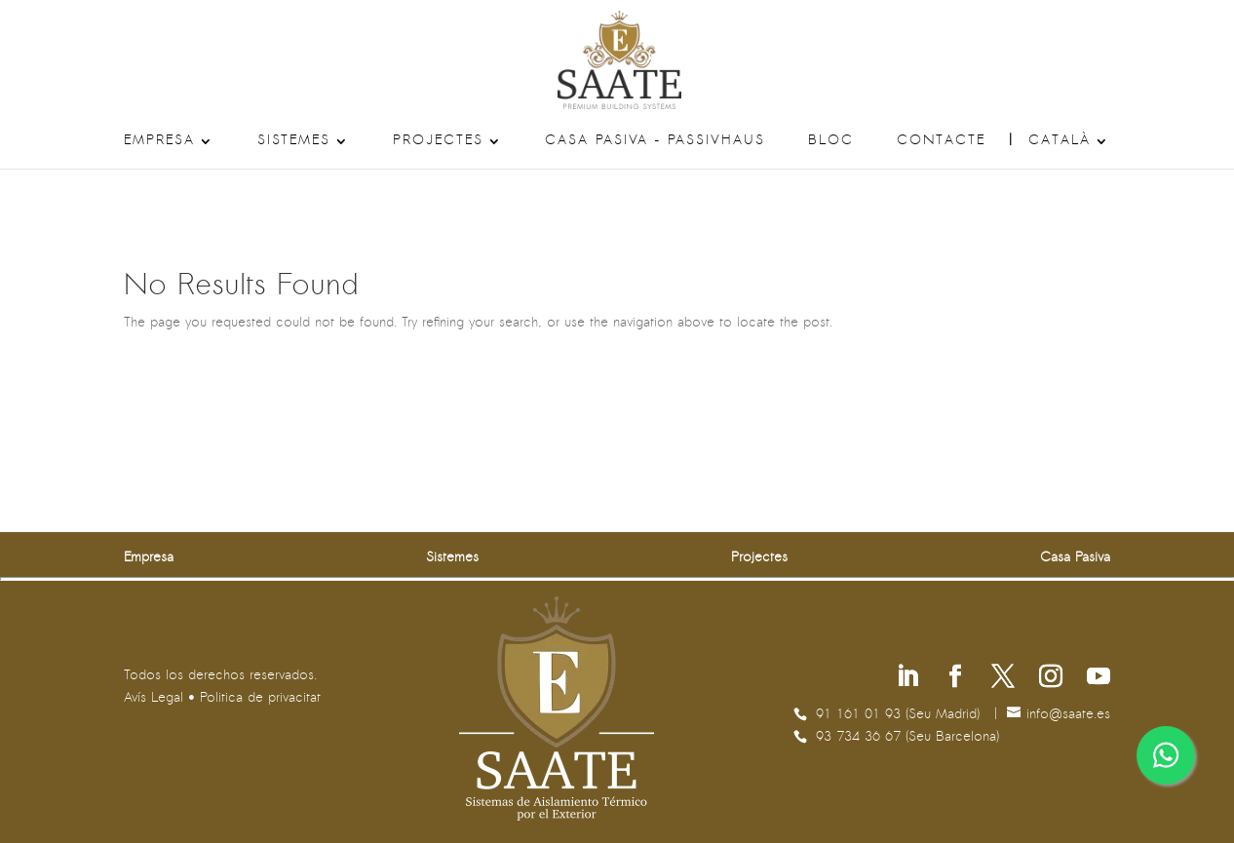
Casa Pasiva (1075, 558)
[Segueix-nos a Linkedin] (907, 679)
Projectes (438, 141)
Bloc (831, 141)
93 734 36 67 (861, 737)
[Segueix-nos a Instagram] (1050, 679)
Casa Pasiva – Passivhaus (655, 141)
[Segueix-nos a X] (1003, 679)
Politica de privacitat (260, 698)
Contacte (941, 141)
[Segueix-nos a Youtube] (1098, 679)
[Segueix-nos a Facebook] (955, 679)
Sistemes (293, 141)
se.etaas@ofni (1068, 715)
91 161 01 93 (861, 715)
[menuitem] (1069, 151)
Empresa (159, 141)
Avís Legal (153, 698)
